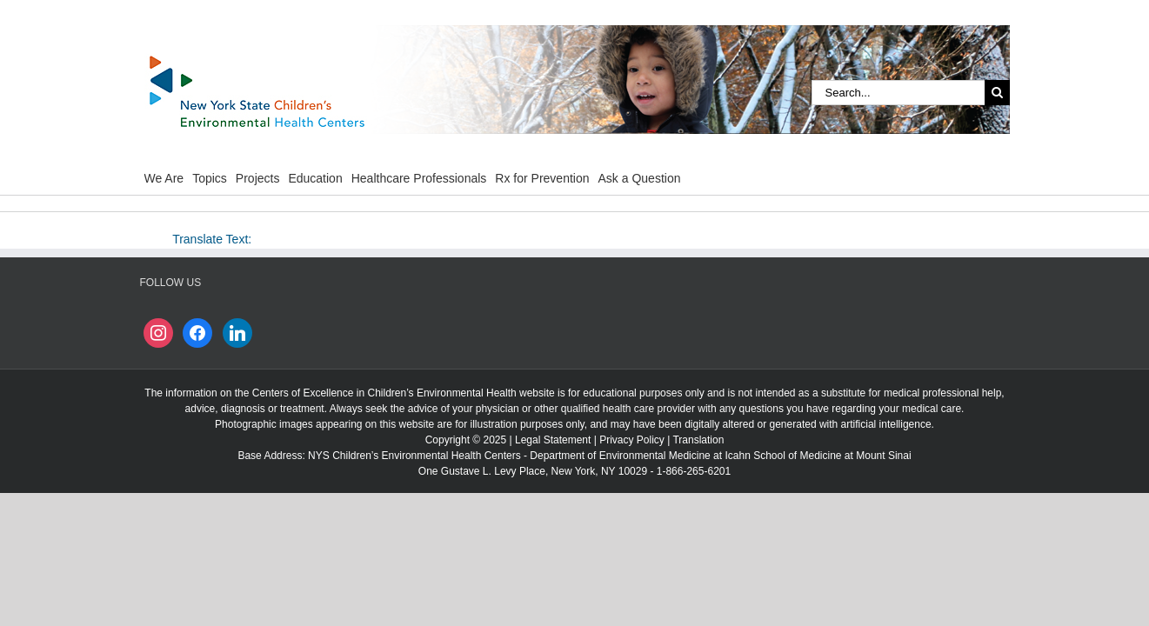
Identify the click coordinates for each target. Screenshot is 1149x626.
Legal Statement (553, 440)
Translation (698, 440)
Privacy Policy (632, 440)
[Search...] (898, 92)
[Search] (997, 92)
